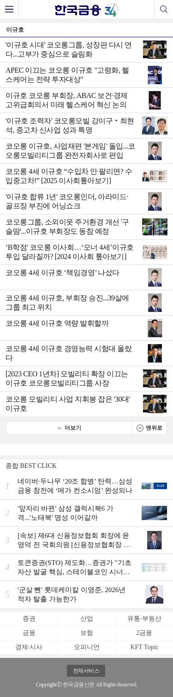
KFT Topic (144, 647)
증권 (29, 618)
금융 (29, 632)
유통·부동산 (144, 618)
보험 (86, 632)
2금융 (144, 632)
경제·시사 (29, 647)
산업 (86, 618)
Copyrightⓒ (49, 684)
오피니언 (87, 647)
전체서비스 (86, 671)
